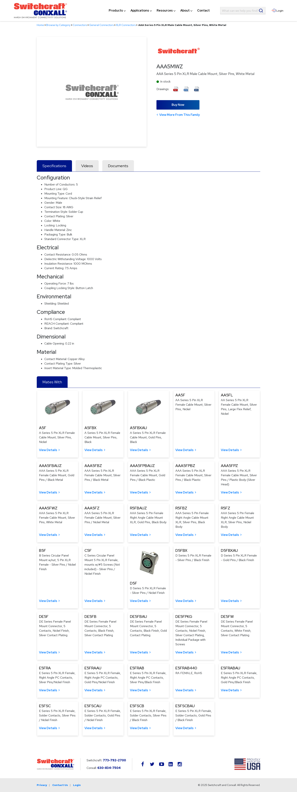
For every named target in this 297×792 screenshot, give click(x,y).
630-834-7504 (109, 768)
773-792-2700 (114, 760)
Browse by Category (58, 25)
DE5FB (90, 616)
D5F (133, 583)
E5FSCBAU (185, 705)
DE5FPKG (183, 616)
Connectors (80, 25)
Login (77, 785)
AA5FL (227, 395)
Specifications (54, 165)
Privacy (42, 785)
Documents (118, 165)
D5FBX (181, 550)
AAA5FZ (91, 508)
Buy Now (178, 105)
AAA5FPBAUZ (142, 465)
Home (40, 25)
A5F (42, 427)
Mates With (52, 382)
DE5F (43, 616)
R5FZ (225, 508)
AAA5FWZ (48, 508)
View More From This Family (179, 115)
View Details (48, 450)
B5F (42, 550)
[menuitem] (116, 10)
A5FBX (90, 427)
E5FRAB (137, 668)
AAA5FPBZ (185, 465)
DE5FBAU (138, 616)
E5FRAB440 (186, 668)
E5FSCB (137, 705)
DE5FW (227, 616)
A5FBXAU (138, 427)
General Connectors (101, 25)
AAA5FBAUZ (50, 465)
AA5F (180, 395)
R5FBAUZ (138, 508)
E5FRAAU (92, 668)
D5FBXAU (229, 550)
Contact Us (60, 785)
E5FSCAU (92, 705)
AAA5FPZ (229, 465)
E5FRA (45, 668)
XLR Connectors (126, 25)
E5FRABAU (230, 668)
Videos (87, 165)
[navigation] (159, 10)
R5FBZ (181, 508)
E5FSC (45, 705)
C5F (88, 550)
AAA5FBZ (93, 465)
